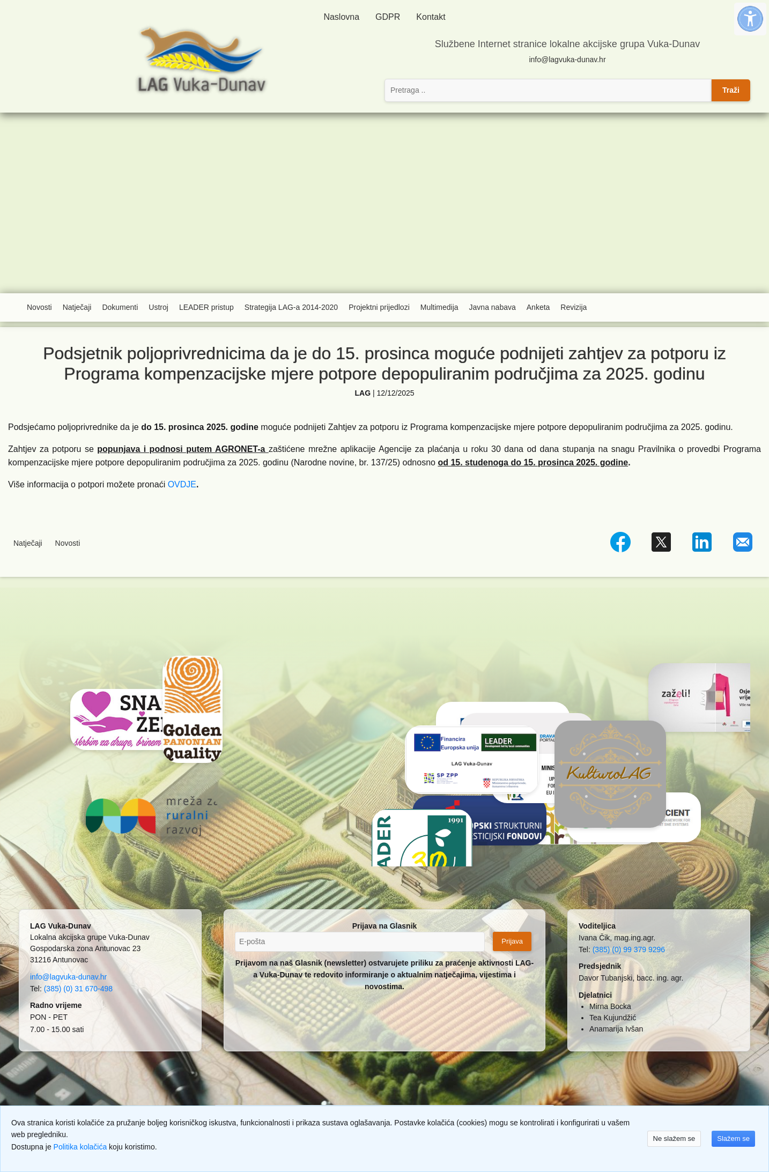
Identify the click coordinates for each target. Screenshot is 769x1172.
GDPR (387, 16)
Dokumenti (120, 307)
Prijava (512, 941)
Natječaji (77, 307)
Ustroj (158, 307)
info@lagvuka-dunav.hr (567, 59)
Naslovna (341, 16)
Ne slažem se (674, 1138)
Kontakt (430, 16)
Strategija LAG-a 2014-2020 (291, 307)
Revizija (573, 307)
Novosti (39, 307)
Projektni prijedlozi (379, 307)
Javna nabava (492, 307)
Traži (731, 90)
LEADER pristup (206, 307)
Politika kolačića (80, 1147)
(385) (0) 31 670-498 (78, 988)
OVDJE (182, 484)
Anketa (538, 307)
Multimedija (439, 307)
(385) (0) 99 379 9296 (629, 949)
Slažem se (733, 1138)
